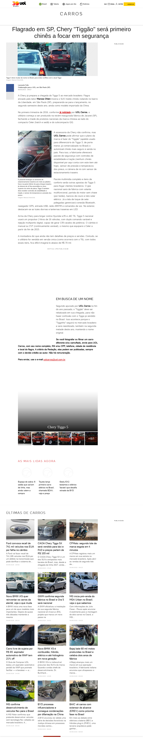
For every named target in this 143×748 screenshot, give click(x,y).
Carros (71, 13)
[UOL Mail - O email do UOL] (111, 4)
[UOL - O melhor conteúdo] (19, 4)
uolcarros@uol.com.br (54, 359)
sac (105, 4)
